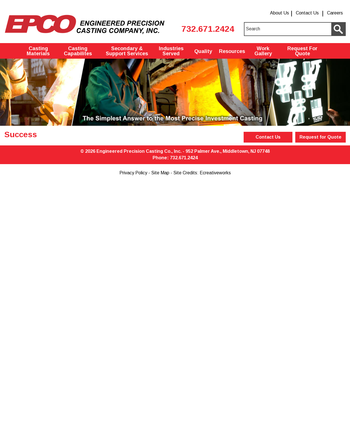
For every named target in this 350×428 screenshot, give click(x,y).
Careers (335, 12)
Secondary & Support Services (127, 51)
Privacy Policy (133, 172)
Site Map (160, 172)
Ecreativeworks (215, 172)
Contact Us (307, 12)
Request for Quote (320, 137)
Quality (203, 51)
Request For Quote (302, 51)
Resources (232, 51)
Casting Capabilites (78, 51)
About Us (279, 12)
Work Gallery (263, 51)
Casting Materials (38, 51)
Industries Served (171, 51)
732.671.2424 (208, 28)
